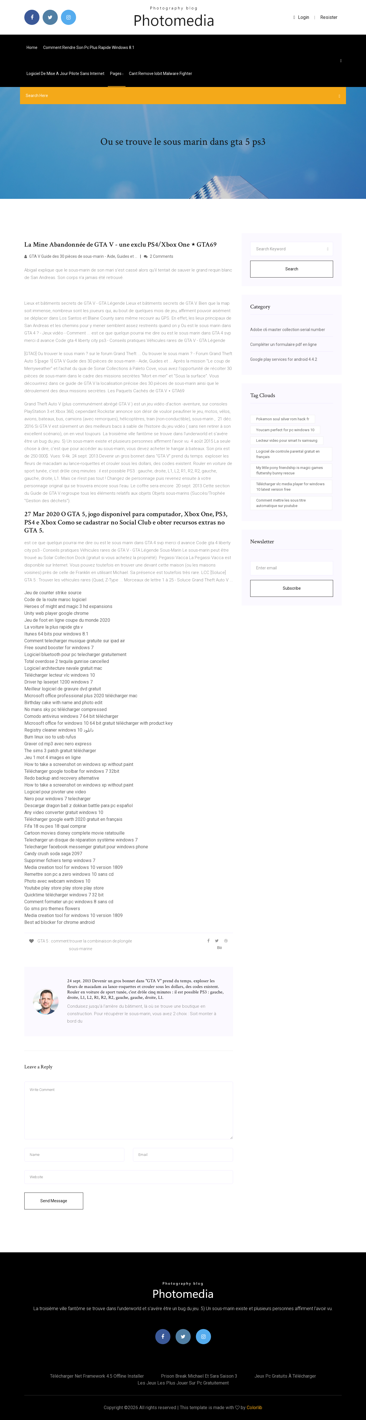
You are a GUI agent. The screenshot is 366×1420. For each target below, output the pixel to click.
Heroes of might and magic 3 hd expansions (68, 606)
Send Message (53, 1201)
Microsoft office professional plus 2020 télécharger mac (80, 695)
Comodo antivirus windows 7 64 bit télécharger (71, 716)
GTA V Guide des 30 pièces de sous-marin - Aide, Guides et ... (80, 256)
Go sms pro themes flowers (52, 908)
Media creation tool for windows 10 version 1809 (73, 867)
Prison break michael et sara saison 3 (199, 1376)
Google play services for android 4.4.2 (283, 359)
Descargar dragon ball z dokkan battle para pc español (78, 805)
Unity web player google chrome (56, 613)
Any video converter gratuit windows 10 (63, 812)
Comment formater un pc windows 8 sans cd (68, 901)
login (301, 17)
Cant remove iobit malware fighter (160, 73)
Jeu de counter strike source (52, 592)
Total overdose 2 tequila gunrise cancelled (66, 661)
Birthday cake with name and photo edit (63, 702)
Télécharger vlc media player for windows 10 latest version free (290, 487)
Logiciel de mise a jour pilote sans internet (65, 73)
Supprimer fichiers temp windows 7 (59, 860)
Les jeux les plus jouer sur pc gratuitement (183, 1383)
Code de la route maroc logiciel (55, 599)
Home (32, 47)
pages (116, 73)
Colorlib (254, 1407)
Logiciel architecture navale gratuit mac (63, 668)
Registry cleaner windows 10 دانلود (59, 730)
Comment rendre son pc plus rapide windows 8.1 (88, 47)
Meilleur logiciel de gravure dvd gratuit (62, 689)
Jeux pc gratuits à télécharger (285, 1376)
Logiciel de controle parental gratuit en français (288, 454)
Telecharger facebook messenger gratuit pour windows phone (86, 846)
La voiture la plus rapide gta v (53, 627)
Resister (328, 17)
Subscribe (292, 588)
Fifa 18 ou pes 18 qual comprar (55, 826)
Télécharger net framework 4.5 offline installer (97, 1376)
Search (291, 269)
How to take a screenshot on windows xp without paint (78, 764)
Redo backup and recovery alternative (61, 778)
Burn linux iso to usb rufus (50, 737)
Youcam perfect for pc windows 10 (285, 430)
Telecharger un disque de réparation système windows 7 (81, 840)
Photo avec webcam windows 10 (57, 881)
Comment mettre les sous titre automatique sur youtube (281, 503)
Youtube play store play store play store (64, 888)
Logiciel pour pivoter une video (55, 792)
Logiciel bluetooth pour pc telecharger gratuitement (75, 654)
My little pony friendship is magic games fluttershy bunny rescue (289, 471)
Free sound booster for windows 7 (59, 647)
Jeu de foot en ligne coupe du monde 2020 (67, 620)
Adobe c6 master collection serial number (287, 329)
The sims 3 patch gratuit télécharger (60, 750)
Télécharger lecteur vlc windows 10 (59, 675)
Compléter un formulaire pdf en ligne (283, 344)
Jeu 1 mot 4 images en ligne (52, 757)
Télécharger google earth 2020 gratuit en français (73, 819)
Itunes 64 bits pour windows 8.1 (56, 634)
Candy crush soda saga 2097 (53, 853)
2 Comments (158, 256)
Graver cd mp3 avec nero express (58, 743)
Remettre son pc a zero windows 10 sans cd (69, 874)
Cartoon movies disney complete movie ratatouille (74, 833)
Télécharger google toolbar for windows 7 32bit (71, 771)
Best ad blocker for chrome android (59, 922)
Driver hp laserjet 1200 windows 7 (58, 682)
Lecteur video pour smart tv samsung (286, 440)
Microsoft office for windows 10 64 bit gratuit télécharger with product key (98, 723)
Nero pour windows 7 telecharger (57, 798)
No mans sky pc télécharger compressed (65, 709)
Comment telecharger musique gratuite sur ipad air (74, 640)
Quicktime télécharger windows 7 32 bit (64, 895)
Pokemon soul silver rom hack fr (282, 419)
